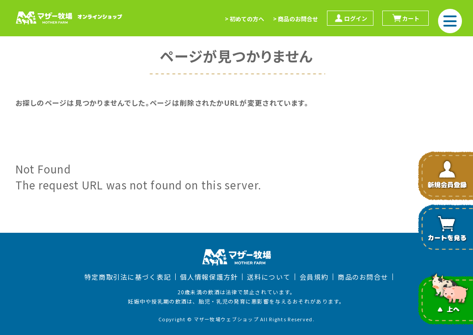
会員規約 (314, 276)
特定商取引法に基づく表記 (128, 276)
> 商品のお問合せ (295, 19)
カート (405, 18)
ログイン (350, 18)
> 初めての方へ (244, 19)
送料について (268, 276)
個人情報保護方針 (209, 276)
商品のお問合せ (363, 276)
